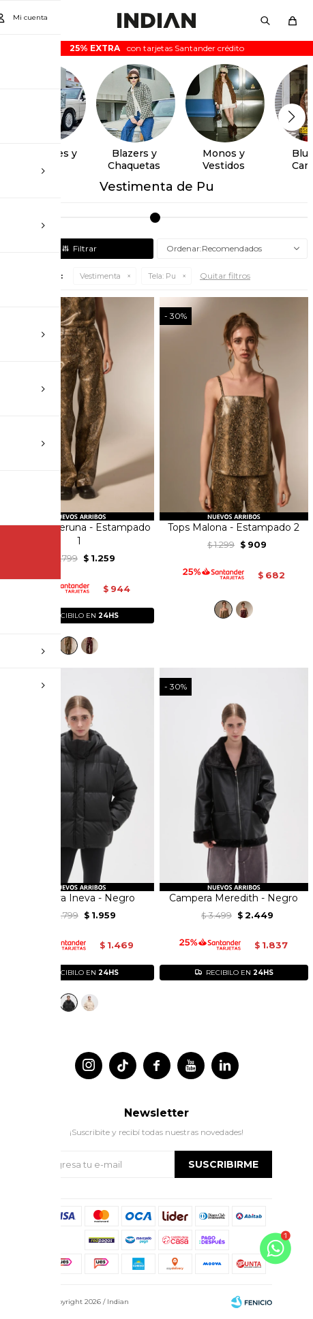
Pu (162, 276)
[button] (265, 20)
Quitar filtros (225, 275)
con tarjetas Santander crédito (157, 48)
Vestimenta (100, 276)
